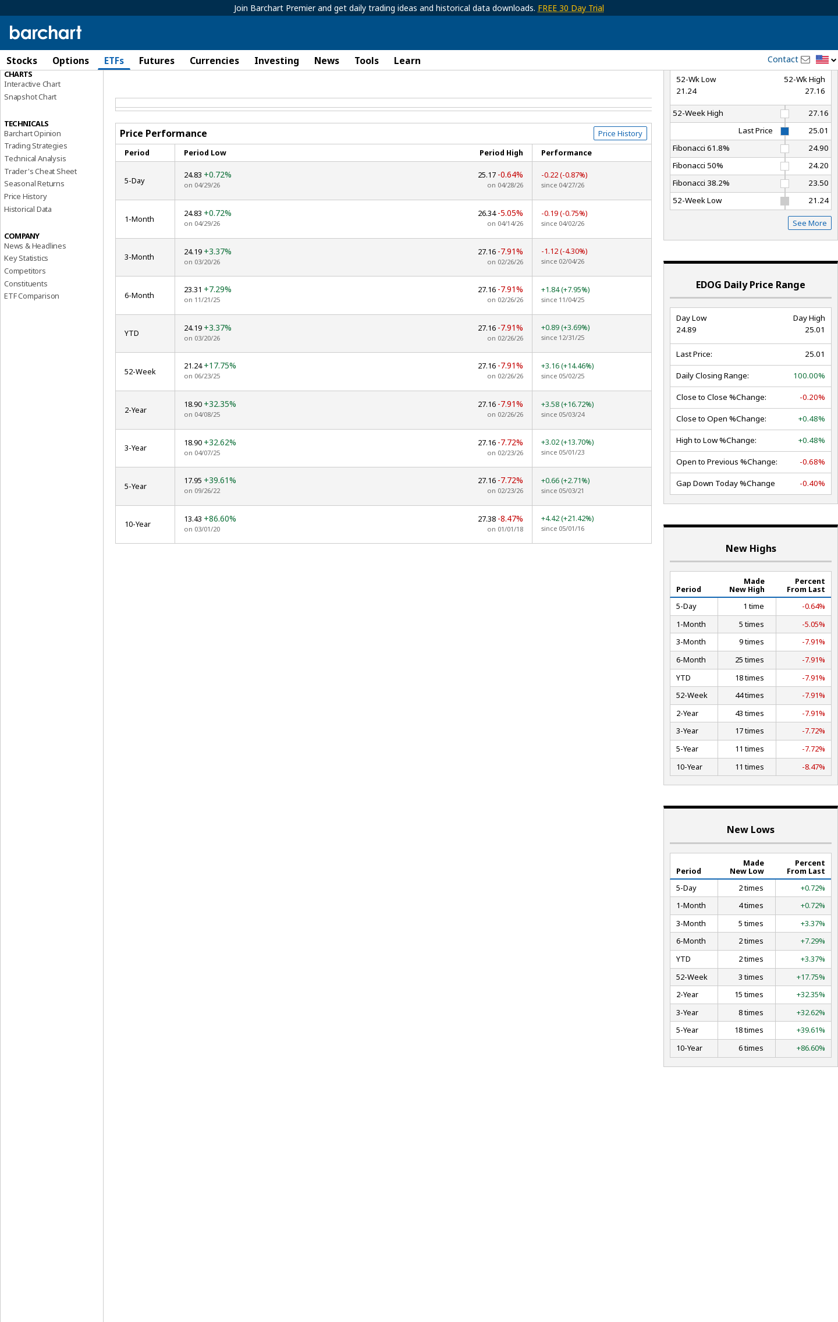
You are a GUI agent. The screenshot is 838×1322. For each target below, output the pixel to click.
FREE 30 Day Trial (571, 7)
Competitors (25, 327)
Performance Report (43, 104)
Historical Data (28, 265)
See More (810, 279)
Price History (25, 252)
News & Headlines (35, 302)
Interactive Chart (32, 140)
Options (70, 60)
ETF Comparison (31, 352)
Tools (366, 60)
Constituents (26, 340)
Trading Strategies (35, 202)
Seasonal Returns (34, 240)
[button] (826, 60)
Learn (407, 60)
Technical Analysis (35, 215)
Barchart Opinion (32, 190)
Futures (157, 60)
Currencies (214, 60)
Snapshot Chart (30, 153)
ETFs (114, 60)
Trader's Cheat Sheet (40, 227)
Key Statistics (26, 314)
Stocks (21, 60)
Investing (276, 60)
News (326, 60)
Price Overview (29, 91)
